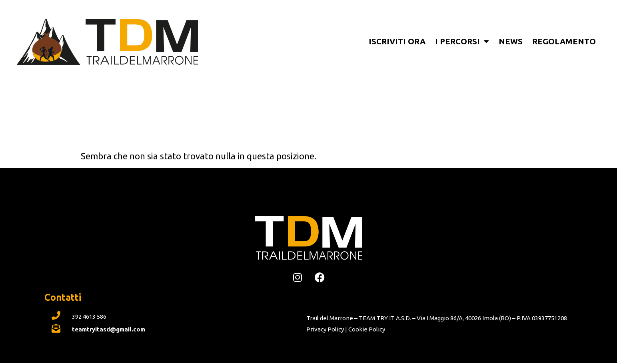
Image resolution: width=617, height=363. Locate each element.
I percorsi (462, 42)
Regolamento (564, 41)
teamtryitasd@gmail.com (108, 329)
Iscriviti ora (397, 41)
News (511, 41)
